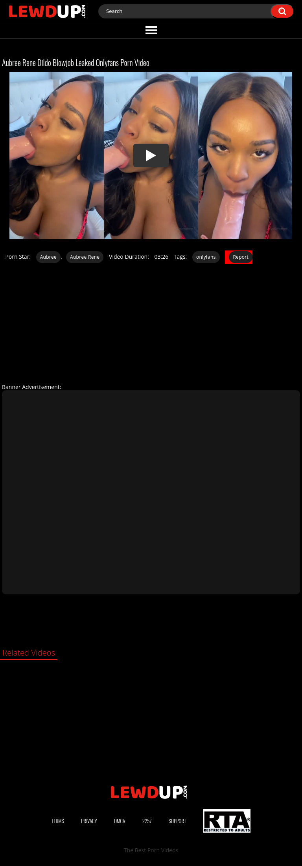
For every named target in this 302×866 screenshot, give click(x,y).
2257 (147, 821)
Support (177, 821)
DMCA (119, 821)
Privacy (89, 821)
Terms (58, 821)
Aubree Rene (84, 257)
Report (241, 257)
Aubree (48, 257)
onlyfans (206, 257)
